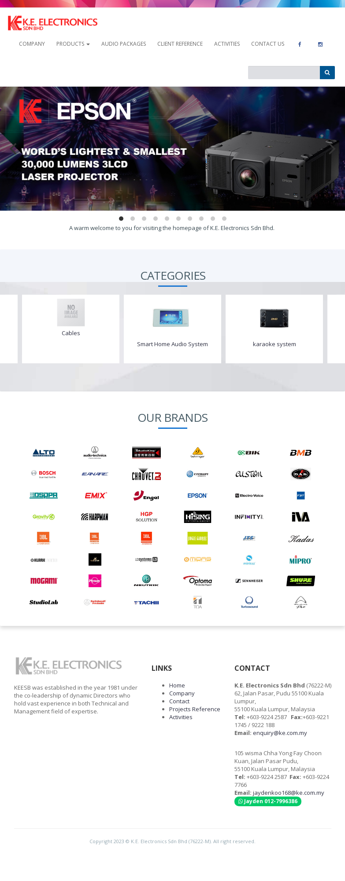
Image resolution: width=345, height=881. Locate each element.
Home (177, 685)
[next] (331, 148)
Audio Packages (123, 44)
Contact (179, 701)
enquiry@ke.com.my (280, 733)
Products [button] (73, 44)
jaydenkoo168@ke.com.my (288, 793)
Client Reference (180, 44)
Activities (227, 44)
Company (182, 693)
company (32, 44)
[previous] (14, 148)
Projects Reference (194, 709)
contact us (267, 44)
